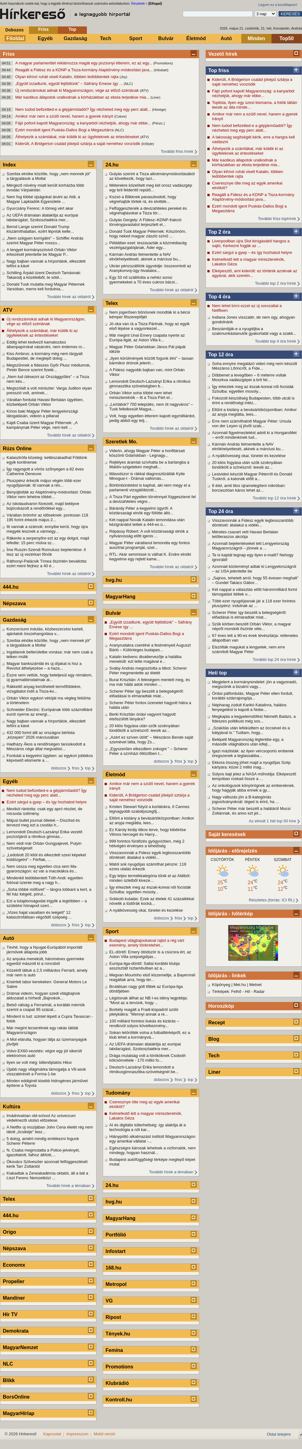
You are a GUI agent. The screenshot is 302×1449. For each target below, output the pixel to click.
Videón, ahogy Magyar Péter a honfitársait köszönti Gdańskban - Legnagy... (147, 453)
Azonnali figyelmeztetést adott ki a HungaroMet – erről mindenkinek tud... (254, 435)
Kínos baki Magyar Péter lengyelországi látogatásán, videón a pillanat (42, 413)
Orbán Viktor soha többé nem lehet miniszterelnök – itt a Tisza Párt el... (141, 395)
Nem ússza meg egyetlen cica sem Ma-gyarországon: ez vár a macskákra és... (42, 868)
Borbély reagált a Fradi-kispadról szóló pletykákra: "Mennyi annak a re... (143, 1012)
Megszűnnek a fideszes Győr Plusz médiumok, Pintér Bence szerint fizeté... (49, 367)
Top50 (287, 38)
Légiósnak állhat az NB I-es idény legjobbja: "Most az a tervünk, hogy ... (148, 1000)
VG (109, 1300)
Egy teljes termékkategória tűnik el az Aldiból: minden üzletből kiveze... (150, 878)
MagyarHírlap (18, 1413)
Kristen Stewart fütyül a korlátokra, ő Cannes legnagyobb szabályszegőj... (149, 809)
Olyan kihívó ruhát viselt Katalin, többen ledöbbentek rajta (67, 76)
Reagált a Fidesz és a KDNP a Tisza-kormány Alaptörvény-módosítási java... (84, 70)
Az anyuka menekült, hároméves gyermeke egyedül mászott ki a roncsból (45, 961)
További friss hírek (177, 151)
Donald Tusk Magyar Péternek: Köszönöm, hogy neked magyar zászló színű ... (147, 233)
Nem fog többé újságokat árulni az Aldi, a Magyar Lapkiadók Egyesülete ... (43, 199)
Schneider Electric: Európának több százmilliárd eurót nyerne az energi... (49, 712)
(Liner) (155, 97)
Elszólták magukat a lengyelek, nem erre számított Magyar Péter (248, 649)
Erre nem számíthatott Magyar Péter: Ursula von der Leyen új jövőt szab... (251, 423)
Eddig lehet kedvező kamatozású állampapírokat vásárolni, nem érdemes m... (46, 344)
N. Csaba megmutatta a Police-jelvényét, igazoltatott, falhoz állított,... (43, 1152)
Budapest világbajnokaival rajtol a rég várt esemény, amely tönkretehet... (146, 942)
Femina (114, 1350)
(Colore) (120, 116)
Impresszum (77, 1434)
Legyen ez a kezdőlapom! (277, 5)
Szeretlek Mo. (121, 441)
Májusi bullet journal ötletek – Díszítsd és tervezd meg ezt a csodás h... (43, 822)
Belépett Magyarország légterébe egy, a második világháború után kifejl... (248, 741)
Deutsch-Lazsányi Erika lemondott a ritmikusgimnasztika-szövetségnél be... (144, 1069)
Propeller (13, 1281)
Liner (214, 1072)
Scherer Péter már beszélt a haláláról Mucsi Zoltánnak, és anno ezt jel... (251, 811)
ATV (7, 310)
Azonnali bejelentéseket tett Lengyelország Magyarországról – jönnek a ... (250, 545)
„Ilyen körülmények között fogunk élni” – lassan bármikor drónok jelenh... (151, 360)
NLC (8, 1364)
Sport (135, 38)
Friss (43, 29)
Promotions (119, 1366)
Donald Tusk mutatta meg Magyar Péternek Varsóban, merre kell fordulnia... (46, 286)
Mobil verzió (104, 1434)
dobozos (58, 768)
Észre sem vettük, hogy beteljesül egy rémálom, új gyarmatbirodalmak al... (49, 677)
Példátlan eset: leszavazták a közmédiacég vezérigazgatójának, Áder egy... (148, 245)
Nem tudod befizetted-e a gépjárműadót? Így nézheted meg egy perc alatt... (83, 109)
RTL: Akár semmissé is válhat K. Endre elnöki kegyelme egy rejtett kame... (150, 556)
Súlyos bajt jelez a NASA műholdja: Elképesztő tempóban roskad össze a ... (254, 776)
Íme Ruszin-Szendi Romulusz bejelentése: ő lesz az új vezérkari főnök (46, 552)
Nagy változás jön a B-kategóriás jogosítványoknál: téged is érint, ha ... (245, 799)
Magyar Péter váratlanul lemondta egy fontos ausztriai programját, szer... (149, 545)
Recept (216, 1022)
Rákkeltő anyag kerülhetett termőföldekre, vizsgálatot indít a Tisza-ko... (44, 689)
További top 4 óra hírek (275, 341)
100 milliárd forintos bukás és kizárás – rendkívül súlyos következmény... (144, 1023)
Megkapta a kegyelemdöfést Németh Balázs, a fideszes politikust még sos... (254, 718)
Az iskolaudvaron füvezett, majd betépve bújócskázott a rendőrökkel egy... (43, 506)
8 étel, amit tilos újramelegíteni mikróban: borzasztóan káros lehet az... (248, 488)
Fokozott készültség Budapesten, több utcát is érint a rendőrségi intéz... (253, 400)
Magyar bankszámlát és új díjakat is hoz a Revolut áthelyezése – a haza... (44, 666)
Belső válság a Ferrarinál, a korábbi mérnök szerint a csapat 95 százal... (46, 1007)
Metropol (116, 1284)
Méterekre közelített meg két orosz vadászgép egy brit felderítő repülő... (150, 187)
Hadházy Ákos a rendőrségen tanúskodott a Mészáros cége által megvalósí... (46, 746)
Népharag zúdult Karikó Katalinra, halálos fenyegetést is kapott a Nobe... (249, 707)
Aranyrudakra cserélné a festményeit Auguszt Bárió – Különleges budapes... (150, 647)
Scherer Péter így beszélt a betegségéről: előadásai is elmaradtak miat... (249, 614)
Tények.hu (118, 1333)
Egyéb (45, 38)
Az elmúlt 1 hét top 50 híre (272, 821)
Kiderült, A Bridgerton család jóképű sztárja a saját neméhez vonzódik (78, 143)
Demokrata (16, 1331)
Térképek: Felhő (226, 991)
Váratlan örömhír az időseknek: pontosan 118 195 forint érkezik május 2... (47, 517)
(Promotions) (163, 63)
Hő (247, 991)
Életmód (196, 38)
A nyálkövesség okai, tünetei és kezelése (248, 455)
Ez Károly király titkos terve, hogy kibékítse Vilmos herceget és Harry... (147, 832)
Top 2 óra (219, 232)
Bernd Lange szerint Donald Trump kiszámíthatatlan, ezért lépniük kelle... (40, 229)
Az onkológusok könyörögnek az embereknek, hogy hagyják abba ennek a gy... (253, 787)
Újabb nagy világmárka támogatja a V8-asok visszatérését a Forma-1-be (46, 1071)
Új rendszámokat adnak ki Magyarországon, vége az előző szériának (77, 90)
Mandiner (14, 1298)
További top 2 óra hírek (275, 283)
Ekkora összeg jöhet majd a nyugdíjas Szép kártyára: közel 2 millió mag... (251, 764)
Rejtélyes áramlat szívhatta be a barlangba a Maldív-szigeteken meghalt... (149, 464)
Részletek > (139, 3)
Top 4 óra (219, 296)
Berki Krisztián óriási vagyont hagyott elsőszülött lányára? (142, 716)
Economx (14, 1265)
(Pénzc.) (158, 123)
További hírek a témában (68, 1185)
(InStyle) (147, 144)
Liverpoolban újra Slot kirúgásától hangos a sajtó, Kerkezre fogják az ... (251, 243)
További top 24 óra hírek (274, 659)
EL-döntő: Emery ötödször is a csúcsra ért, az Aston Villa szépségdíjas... (150, 954)
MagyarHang (120, 596)
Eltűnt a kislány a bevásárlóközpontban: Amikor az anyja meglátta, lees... (254, 412)
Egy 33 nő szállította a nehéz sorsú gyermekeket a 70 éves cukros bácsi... (143, 279)
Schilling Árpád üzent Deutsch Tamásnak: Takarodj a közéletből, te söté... (44, 275)
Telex (9, 1199)
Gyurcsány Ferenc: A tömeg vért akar (40, 208)
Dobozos (14, 29)
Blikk (9, 1380)
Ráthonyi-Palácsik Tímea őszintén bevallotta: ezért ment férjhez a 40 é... (47, 563)
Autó (226, 38)
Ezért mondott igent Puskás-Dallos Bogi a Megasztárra (65, 130)
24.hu (112, 164)
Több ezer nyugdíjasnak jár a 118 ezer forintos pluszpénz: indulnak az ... (253, 603)
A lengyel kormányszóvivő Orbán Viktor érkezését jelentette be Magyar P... (42, 252)
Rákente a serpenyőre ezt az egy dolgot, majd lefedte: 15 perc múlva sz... (48, 540)
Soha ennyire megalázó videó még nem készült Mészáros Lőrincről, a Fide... (254, 366)
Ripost (113, 1317)
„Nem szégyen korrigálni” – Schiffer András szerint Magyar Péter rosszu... (45, 240)
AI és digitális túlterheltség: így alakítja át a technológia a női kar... (147, 1127)
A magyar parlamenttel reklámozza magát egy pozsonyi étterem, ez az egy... (84, 63)
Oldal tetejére (279, 1434)
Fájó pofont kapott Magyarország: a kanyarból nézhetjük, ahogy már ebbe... (83, 123)
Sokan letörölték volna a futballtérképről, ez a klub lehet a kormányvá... (149, 1035)
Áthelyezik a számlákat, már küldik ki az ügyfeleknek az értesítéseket (77, 136)
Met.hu (240, 984)
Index (9, 164)
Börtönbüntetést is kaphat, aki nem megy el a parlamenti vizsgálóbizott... (149, 487)
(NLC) (128, 84)
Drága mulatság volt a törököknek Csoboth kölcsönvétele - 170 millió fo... (147, 1058)
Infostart (115, 1251)
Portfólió (116, 1234)
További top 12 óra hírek (274, 498)
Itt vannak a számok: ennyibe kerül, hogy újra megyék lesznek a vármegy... (47, 529)
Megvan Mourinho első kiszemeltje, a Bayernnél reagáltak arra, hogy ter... (152, 977)
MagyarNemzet (20, 1347)
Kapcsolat (52, 1434)
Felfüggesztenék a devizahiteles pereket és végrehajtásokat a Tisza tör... (148, 210)
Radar (259, 991)
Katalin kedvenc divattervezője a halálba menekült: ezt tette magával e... (145, 659)
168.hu (113, 1267)
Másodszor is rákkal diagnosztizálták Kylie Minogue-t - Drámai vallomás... (147, 476)
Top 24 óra (220, 511)
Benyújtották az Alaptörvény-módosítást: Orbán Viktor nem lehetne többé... (49, 494)
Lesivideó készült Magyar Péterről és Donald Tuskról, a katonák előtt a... (252, 476)
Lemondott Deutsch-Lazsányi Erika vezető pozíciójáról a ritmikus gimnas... (45, 834)
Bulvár (166, 38)
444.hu (11, 587)
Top (72, 29)
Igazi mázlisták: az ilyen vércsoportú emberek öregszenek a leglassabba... (253, 753)
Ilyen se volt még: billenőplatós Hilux (39, 1062)
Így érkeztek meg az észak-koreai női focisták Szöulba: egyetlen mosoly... (253, 389)
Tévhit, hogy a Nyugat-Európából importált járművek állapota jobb (45, 949)
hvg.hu (114, 580)
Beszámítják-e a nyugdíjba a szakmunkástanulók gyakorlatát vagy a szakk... (254, 331)
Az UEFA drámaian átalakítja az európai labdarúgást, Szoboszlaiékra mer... (42, 217)
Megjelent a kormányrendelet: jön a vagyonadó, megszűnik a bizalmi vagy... (254, 684)
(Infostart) (161, 70)
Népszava (14, 603)
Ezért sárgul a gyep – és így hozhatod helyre (252, 252)
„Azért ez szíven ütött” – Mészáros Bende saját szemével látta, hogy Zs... (151, 739)
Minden (256, 38)
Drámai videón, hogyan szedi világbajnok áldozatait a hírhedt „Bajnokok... (43, 995)
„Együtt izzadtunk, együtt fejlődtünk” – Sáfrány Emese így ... (69, 83)
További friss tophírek (277, 218)
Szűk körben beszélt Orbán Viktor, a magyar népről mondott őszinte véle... (251, 626)
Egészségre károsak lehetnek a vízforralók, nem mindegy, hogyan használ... (152, 1150)
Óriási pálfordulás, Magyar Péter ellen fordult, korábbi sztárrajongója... (252, 695)
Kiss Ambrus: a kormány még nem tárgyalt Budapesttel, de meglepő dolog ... (45, 356)
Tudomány (118, 1093)
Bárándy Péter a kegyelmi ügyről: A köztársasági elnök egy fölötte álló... (141, 510)
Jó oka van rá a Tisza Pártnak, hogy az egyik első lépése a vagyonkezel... (149, 326)
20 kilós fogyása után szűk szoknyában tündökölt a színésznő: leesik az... (247, 465)
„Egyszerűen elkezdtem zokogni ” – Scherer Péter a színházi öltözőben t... (148, 751)
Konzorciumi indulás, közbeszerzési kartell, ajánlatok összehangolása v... (45, 631)
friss (75, 768)
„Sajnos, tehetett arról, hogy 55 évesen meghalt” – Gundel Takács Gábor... (255, 580)
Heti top (217, 672)
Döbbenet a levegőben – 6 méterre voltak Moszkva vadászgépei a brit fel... (249, 377)
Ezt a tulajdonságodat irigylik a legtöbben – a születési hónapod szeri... (47, 903)
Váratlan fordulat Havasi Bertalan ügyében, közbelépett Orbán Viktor (45, 402)
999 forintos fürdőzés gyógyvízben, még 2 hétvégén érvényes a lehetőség (146, 843)
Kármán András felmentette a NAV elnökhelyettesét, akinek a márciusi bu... (248, 446)
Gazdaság (75, 38)
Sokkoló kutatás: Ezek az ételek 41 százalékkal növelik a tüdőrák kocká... (151, 901)
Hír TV (10, 1314)
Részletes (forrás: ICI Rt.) (272, 900)
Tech (105, 38)
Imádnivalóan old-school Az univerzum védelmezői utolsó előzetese (41, 1118)
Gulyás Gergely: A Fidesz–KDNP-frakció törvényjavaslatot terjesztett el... (145, 222)
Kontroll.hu (119, 1399)
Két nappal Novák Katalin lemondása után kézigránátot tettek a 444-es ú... (147, 522)
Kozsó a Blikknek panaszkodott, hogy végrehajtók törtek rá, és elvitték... (142, 199)
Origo (9, 1232)
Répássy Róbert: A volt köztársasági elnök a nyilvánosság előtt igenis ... (148, 533)
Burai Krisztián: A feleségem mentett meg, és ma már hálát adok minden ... (149, 682)
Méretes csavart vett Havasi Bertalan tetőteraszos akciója (245, 534)
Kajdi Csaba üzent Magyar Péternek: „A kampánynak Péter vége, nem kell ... (42, 425)
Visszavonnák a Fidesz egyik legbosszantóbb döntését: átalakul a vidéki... (252, 522)
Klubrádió (117, 1383)
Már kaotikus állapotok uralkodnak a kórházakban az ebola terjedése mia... (82, 97)
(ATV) (144, 90)
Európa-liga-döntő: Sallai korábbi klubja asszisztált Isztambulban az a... (144, 965)
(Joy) (123, 77)
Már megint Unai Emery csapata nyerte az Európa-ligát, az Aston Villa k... (147, 337)
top (88, 768)
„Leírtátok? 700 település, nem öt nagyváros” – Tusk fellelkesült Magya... (151, 406)
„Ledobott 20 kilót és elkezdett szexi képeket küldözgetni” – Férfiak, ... (46, 857)
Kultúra (11, 1106)
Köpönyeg (221, 984)
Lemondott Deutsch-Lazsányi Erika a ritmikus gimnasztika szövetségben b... (150, 383)
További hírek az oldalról (69, 296)
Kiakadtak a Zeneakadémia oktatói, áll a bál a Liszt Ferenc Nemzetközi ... (47, 1175)
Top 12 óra (220, 354)
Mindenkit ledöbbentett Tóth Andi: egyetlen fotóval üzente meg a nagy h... (45, 880)
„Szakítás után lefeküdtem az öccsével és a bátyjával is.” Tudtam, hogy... (251, 730)
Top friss (218, 70)
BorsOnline (16, 1397)
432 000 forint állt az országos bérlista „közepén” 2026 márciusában (41, 735)
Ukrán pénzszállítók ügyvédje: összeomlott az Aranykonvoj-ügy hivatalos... (150, 268)
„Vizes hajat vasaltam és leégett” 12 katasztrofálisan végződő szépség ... (39, 914)
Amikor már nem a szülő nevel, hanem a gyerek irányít (64, 116)
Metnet (255, 984)
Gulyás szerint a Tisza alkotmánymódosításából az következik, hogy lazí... (152, 176)
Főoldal (15, 38)
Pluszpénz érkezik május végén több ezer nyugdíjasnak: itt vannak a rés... (44, 483)
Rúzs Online (17, 448)
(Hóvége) (159, 109)
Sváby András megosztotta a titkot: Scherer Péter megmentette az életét (148, 670)
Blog (213, 1039)
